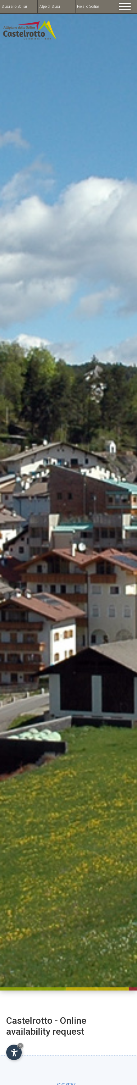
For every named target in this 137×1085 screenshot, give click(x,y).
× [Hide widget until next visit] (20, 1045)
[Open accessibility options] (14, 1052)
